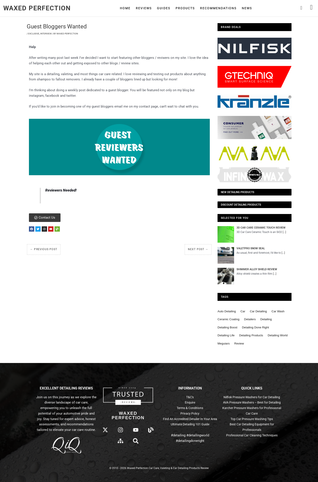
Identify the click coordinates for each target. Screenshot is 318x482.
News (247, 8)
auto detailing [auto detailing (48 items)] (227, 311)
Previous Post (43, 250)
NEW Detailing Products (237, 192)
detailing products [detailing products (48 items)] (251, 335)
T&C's (190, 397)
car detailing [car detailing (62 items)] (258, 311)
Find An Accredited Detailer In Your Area (190, 419)
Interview (46, 33)
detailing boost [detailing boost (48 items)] (227, 327)
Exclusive (33, 33)
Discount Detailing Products (241, 204)
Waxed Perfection (37, 8)
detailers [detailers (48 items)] (250, 319)
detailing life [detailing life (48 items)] (226, 335)
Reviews (144, 8)
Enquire (190, 402)
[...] (284, 232)
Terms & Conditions (189, 408)
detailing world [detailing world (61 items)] (278, 335)
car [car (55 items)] (242, 311)
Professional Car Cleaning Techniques (252, 446)
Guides (163, 8)
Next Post (198, 250)
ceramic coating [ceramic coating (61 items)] (228, 319)
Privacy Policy (190, 413)
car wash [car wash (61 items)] (278, 311)
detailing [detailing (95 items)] (266, 319)
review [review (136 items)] (239, 343)
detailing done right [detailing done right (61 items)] (255, 327)
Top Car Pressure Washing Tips (252, 430)
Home (125, 8)
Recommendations (218, 8)
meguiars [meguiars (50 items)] (224, 343)
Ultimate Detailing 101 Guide (190, 424)
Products (185, 8)
